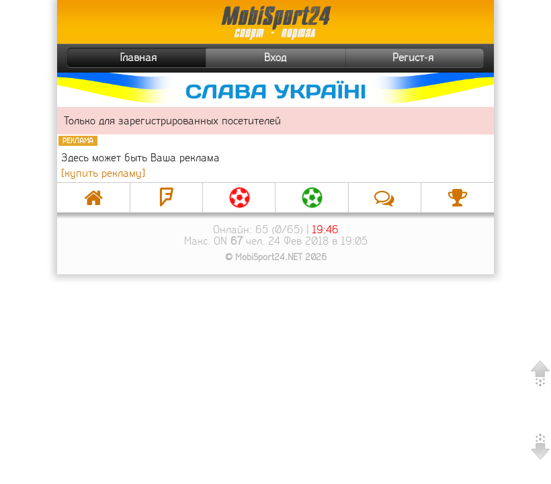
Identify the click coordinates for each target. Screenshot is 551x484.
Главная (114, 58)
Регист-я (436, 58)
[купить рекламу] (103, 173)
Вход (275, 57)
